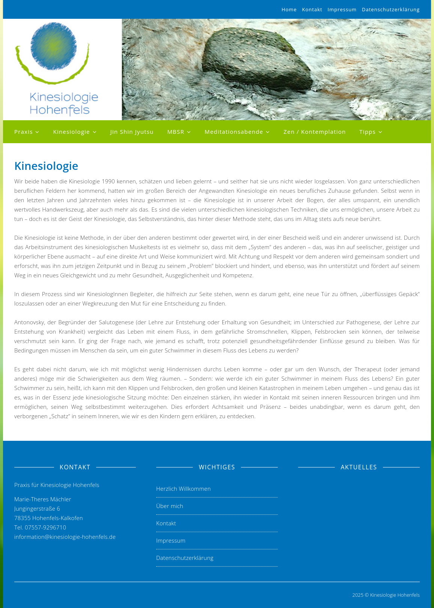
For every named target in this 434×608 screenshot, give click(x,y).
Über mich (169, 506)
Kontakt (312, 9)
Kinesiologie (71, 131)
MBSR (175, 131)
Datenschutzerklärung (391, 9)
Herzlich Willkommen (183, 488)
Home (289, 9)
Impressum (342, 9)
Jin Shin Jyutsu (132, 131)
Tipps (367, 131)
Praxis (23, 131)
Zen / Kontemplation (314, 131)
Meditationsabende (234, 131)
